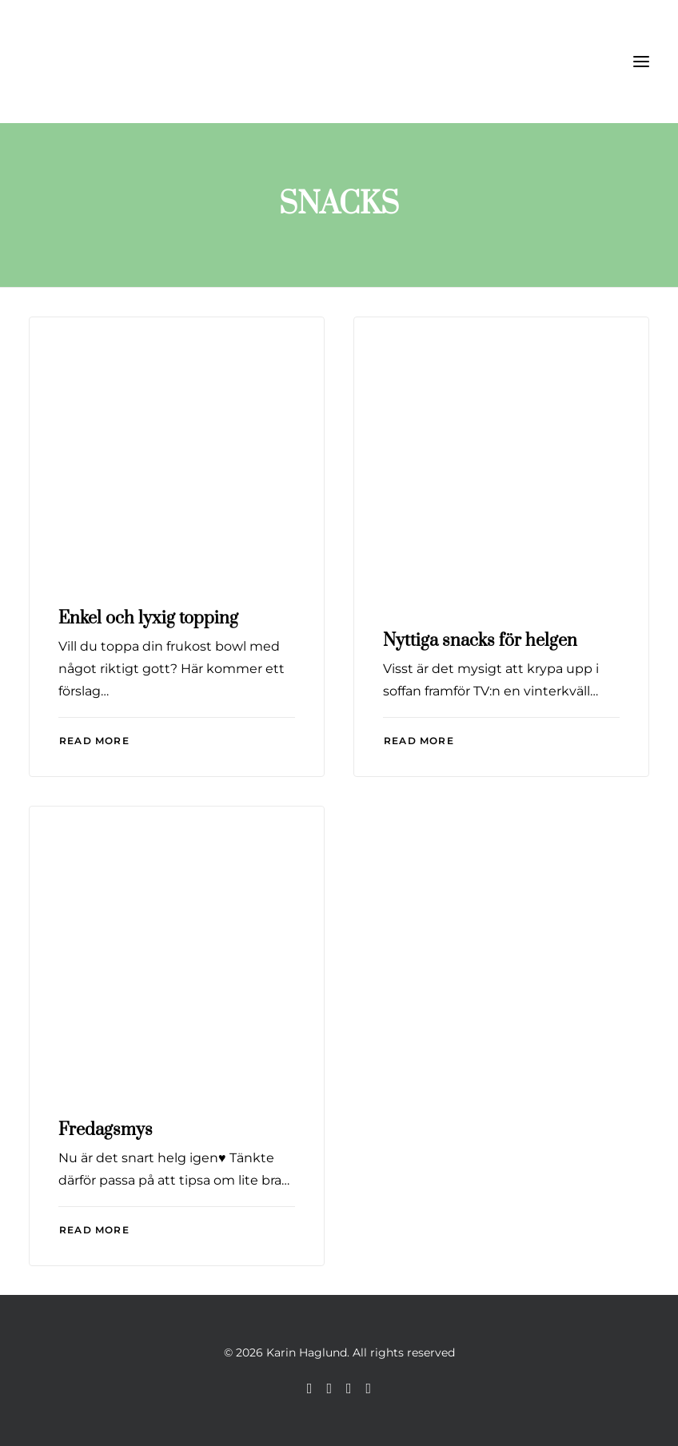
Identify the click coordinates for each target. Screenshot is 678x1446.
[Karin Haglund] (109, 62)
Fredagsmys (105, 1130)
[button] (641, 61)
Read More (94, 741)
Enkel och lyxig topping (148, 618)
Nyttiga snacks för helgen (480, 640)
